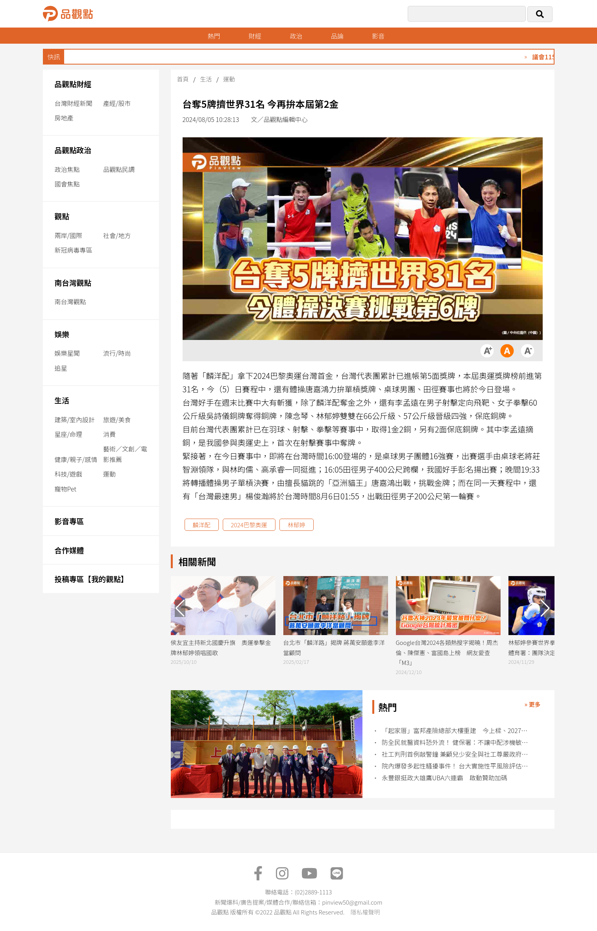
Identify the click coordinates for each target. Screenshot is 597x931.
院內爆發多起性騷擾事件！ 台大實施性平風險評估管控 (455, 766)
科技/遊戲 (68, 473)
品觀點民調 (119, 169)
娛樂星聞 (67, 353)
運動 (109, 473)
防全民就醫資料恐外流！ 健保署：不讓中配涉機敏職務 (455, 742)
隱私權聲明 (365, 912)
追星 (61, 368)
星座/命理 (68, 434)
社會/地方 (117, 235)
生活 (62, 400)
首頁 (183, 79)
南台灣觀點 (73, 282)
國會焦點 (67, 183)
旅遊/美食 (117, 419)
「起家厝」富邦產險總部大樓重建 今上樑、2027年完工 (455, 730)
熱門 (213, 36)
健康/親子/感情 (76, 459)
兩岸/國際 (68, 235)
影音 (378, 36)
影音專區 (69, 520)
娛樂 (62, 334)
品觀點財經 (73, 83)
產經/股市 (117, 103)
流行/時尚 (117, 353)
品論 (337, 36)
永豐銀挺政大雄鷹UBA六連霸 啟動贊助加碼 (444, 778)
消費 (109, 434)
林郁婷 (296, 525)
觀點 (62, 216)
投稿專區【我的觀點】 (91, 578)
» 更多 (532, 704)
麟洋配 (202, 525)
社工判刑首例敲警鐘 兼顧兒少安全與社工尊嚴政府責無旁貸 (455, 754)
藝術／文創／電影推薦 (125, 454)
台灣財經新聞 (73, 103)
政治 (296, 36)
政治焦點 (67, 169)
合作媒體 (69, 550)
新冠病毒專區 (73, 250)
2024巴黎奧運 (249, 525)
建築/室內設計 (75, 419)
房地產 (64, 117)
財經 (255, 36)
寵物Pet (65, 488)
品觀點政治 (73, 149)
